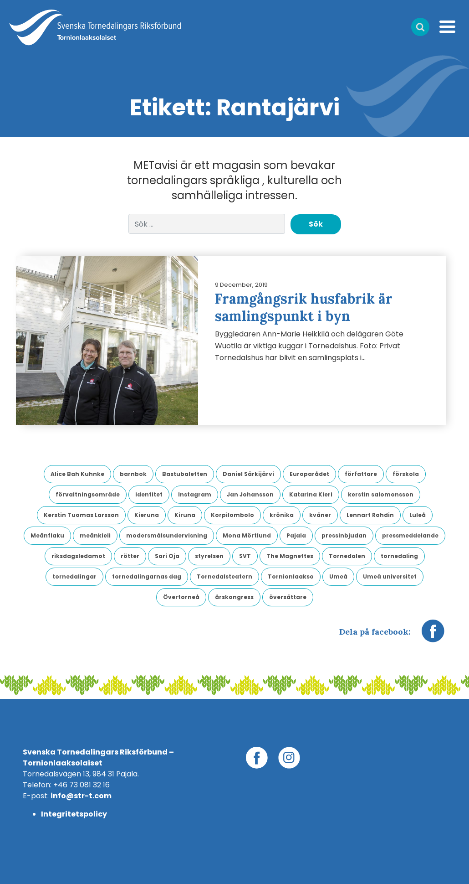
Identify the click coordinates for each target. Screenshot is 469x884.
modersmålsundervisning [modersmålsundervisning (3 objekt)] (166, 535)
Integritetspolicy (74, 814)
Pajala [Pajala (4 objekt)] (296, 535)
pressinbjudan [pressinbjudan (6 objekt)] (344, 535)
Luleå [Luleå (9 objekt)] (417, 515)
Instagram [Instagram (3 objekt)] (194, 494)
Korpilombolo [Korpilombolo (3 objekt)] (232, 515)
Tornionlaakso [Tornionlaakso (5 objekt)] (291, 576)
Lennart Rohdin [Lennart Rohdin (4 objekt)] (370, 515)
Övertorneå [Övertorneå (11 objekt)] (181, 597)
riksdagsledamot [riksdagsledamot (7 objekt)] (78, 556)
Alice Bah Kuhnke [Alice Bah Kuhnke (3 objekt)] (77, 474)
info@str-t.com (81, 796)
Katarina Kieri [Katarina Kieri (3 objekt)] (310, 494)
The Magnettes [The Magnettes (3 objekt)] (289, 556)
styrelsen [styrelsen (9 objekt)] (209, 556)
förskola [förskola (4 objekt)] (406, 474)
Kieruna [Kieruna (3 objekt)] (146, 515)
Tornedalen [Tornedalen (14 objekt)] (347, 556)
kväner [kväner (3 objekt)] (320, 515)
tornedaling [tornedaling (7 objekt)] (399, 556)
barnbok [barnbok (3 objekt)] (133, 474)
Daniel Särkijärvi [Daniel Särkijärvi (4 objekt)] (248, 474)
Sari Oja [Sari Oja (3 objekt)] (167, 556)
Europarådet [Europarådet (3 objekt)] (309, 474)
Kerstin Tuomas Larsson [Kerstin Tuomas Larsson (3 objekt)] (81, 515)
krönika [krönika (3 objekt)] (282, 515)
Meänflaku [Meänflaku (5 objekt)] (47, 535)
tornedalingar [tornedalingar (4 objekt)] (74, 576)
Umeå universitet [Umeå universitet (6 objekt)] (390, 576)
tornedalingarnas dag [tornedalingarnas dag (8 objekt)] (146, 576)
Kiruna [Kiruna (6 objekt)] (184, 515)
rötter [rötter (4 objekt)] (130, 556)
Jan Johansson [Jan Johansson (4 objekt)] (250, 494)
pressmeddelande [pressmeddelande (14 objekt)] (410, 535)
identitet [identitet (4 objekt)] (149, 494)
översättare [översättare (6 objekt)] (287, 597)
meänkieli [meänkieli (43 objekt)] (95, 535)
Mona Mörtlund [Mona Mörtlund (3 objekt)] (247, 535)
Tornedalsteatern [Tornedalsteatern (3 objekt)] (224, 576)
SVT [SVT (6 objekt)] (245, 556)
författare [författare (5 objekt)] (361, 474)
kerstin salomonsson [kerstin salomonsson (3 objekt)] (380, 494)
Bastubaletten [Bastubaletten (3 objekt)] (184, 474)
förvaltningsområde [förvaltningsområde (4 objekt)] (88, 494)
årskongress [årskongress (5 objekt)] (234, 597)
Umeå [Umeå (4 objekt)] (338, 576)
